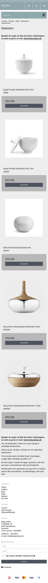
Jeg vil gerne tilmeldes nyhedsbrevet (23, 555)
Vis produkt (24, 106)
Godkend (24, 561)
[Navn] (24, 546)
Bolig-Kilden (5, 5)
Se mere (4, 498)
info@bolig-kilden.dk (15, 536)
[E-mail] (24, 551)
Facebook (7, 567)
